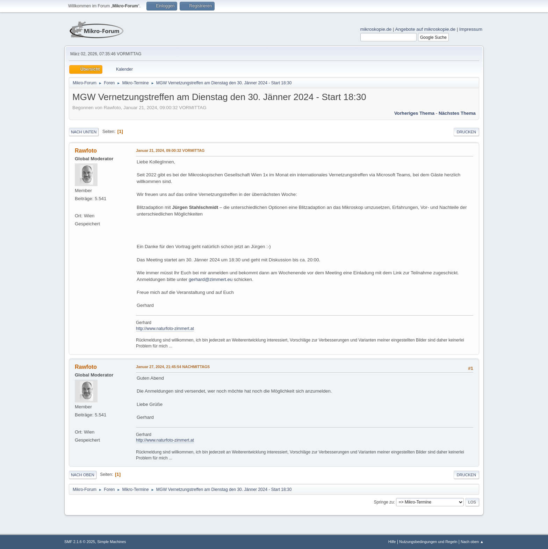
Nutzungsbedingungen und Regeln (428, 542)
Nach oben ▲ (472, 542)
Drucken (466, 132)
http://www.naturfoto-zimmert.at (165, 328)
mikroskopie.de (376, 29)
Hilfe (392, 542)
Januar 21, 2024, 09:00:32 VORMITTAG (170, 150)
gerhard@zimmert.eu (210, 279)
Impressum (470, 29)
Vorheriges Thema (414, 113)
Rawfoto (86, 151)
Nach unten (83, 132)
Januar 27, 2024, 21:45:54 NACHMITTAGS (173, 367)
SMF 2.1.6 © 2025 (79, 542)
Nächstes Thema (457, 113)
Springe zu (384, 502)
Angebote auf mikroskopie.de (425, 29)
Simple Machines (111, 542)
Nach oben (82, 475)
